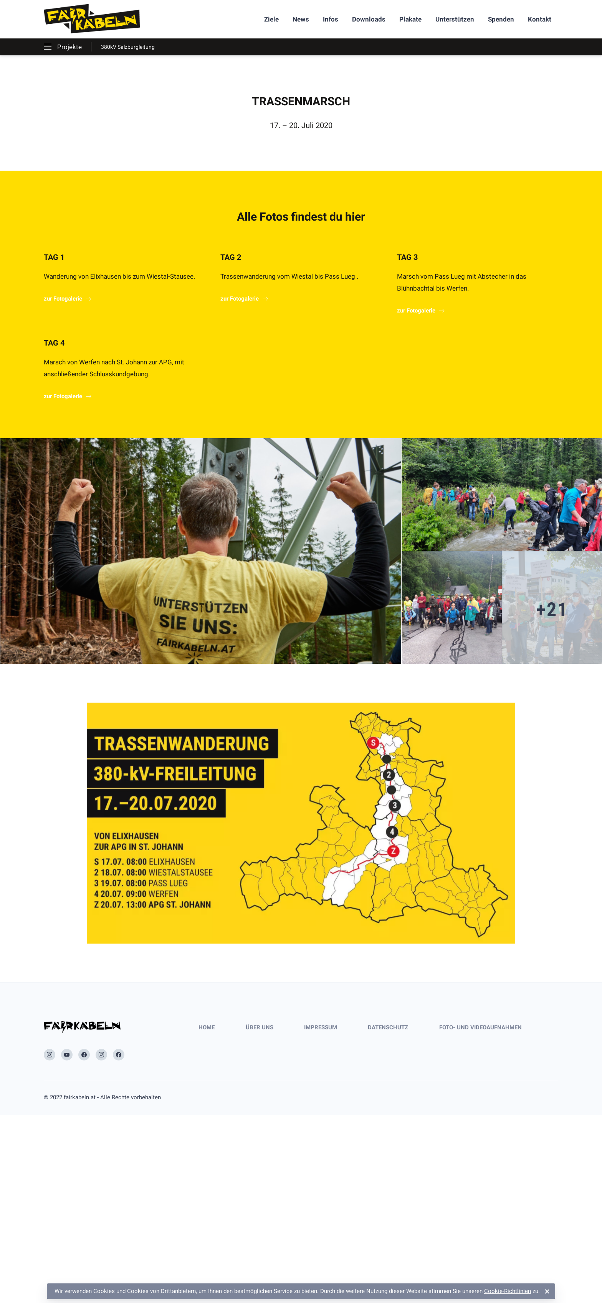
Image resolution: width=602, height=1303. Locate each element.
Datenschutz (388, 1027)
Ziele (271, 19)
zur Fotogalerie (63, 298)
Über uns (259, 1027)
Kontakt (539, 19)
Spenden (501, 19)
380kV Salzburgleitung (128, 47)
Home (206, 1027)
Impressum (320, 1027)
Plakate (410, 19)
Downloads (368, 19)
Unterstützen (454, 19)
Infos (330, 19)
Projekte (69, 47)
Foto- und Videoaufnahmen (480, 1027)
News (301, 19)
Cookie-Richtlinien (507, 1291)
